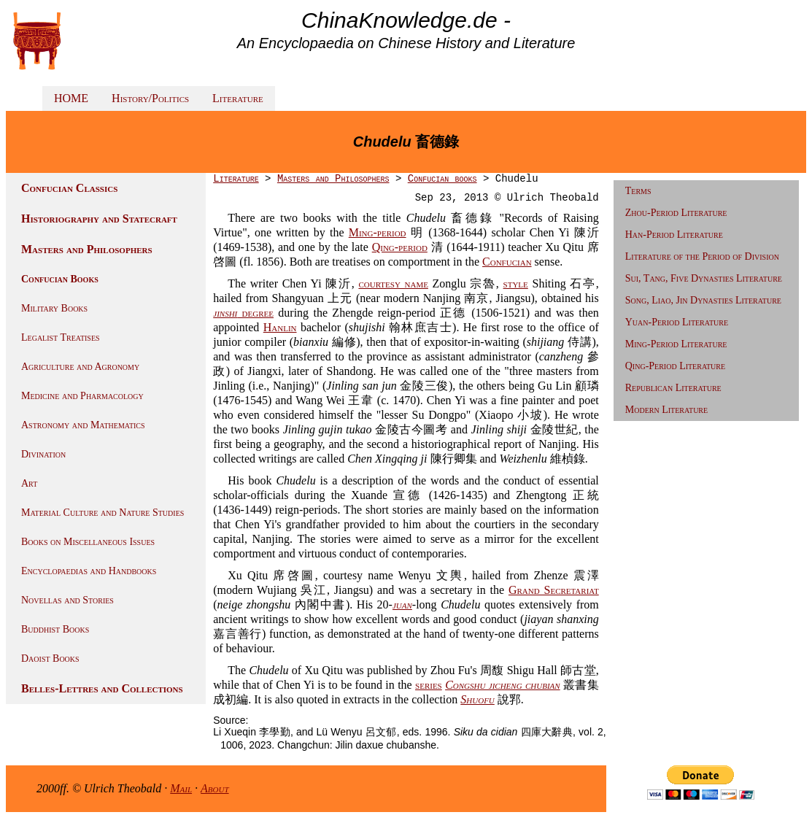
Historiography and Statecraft (99, 218)
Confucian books (442, 179)
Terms (638, 190)
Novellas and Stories (67, 600)
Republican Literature (673, 387)
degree (243, 312)
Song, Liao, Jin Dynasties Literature (703, 300)
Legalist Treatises (60, 337)
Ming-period (377, 232)
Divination (43, 454)
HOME (71, 98)
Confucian (507, 261)
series (428, 685)
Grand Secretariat (554, 590)
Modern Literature (666, 409)
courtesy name (393, 283)
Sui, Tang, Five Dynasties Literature (703, 278)
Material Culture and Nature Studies (102, 512)
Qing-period (400, 247)
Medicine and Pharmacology (82, 395)
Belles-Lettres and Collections (102, 688)
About (215, 788)
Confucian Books (59, 279)
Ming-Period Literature (676, 344)
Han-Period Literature (674, 234)
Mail (181, 788)
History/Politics (150, 98)
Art (29, 483)
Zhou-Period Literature (676, 212)
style (515, 283)
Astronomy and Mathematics (83, 425)
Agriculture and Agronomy (80, 366)
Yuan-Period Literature (676, 322)
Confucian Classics (69, 188)
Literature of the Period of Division (702, 256)
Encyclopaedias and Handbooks (88, 570)
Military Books (54, 308)
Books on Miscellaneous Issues (88, 541)
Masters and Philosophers (86, 249)
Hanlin (280, 327)
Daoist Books (50, 658)
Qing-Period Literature (675, 365)
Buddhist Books (55, 629)
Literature (237, 98)
